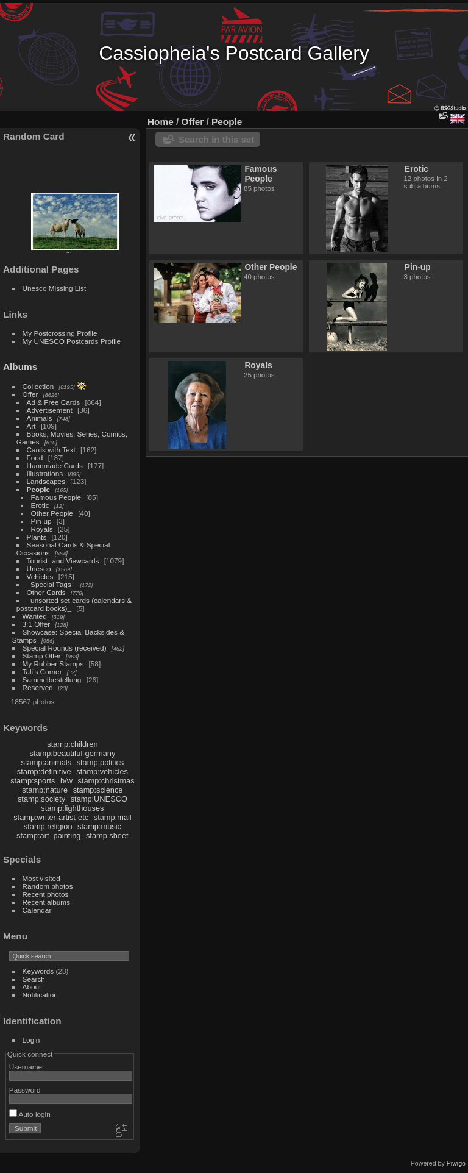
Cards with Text (51, 450)
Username (25, 1067)
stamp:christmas (105, 780)
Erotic (40, 505)
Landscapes (46, 481)
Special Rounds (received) (65, 648)
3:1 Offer (37, 624)
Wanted (35, 616)
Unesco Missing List (55, 288)
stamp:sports (32, 780)
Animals (39, 418)
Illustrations (45, 473)
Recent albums (46, 902)
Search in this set (216, 139)
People (39, 489)
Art (31, 426)
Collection (38, 386)
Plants (37, 537)
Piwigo (456, 1163)
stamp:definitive (44, 771)
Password (25, 1090)
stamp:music (99, 826)
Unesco (39, 568)
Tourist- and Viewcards (63, 561)
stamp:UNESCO (99, 799)
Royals (42, 529)
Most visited (41, 878)
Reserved (38, 687)
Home (160, 121)
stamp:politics (100, 762)
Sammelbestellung (52, 679)
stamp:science (98, 789)
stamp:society (41, 799)
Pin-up (41, 521)
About (32, 987)
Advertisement (50, 410)
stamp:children (72, 744)
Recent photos (46, 894)
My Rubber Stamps (53, 664)
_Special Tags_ (51, 584)
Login (31, 1040)
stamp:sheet (107, 835)
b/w (66, 780)
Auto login (30, 1114)
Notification (40, 995)
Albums (20, 367)
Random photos (48, 886)
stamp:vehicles (102, 771)
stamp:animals (46, 762)
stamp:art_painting (48, 835)
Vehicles (40, 576)
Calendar (37, 910)
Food (35, 458)
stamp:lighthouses (72, 808)
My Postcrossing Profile (60, 333)
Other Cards (46, 592)
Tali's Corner (42, 672)
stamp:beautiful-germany (72, 753)
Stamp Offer (42, 656)
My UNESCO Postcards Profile (72, 341)
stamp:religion (48, 826)
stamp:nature (45, 789)
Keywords (38, 971)
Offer (30, 394)
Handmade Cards (55, 465)
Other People (52, 513)
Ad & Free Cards (53, 402)
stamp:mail (113, 817)
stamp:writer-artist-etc (50, 817)
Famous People (56, 497)
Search (34, 979)
